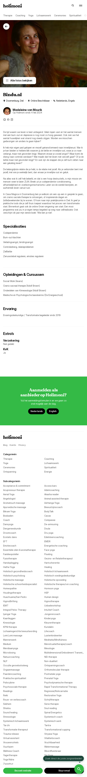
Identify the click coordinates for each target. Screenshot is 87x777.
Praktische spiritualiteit (14, 678)
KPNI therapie (10, 627)
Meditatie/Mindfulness (55, 639)
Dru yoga (48, 532)
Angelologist (9, 498)
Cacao (47, 515)
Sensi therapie (51, 704)
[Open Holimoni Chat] (79, 769)
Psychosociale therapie (15, 686)
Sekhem (7, 704)
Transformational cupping (57, 729)
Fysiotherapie (10, 558)
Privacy (22, 445)
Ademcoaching (51, 490)
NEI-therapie (50, 656)
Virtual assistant (11, 738)
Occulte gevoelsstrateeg (15, 665)
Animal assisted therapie (56, 498)
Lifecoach (49, 631)
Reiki (5, 695)
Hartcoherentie (52, 562)
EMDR (47, 541)
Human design (51, 597)
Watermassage (51, 746)
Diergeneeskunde (12, 528)
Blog (5, 445)
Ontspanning (9, 471)
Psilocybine (9, 682)
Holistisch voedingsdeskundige (59, 575)
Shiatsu (7, 708)
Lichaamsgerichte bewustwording (20, 631)
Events (13, 445)
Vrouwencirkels (11, 742)
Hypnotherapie (51, 601)
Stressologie (9, 716)
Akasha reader (51, 494)
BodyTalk (48, 511)
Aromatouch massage (14, 503)
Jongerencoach (52, 614)
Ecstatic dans (10, 537)
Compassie (49, 520)
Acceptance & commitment (16, 485)
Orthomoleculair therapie (56, 669)
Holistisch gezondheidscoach (18, 571)
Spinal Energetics (53, 712)
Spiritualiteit (75, 15)
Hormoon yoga (51, 588)
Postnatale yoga (52, 674)
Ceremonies (60, 15)
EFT (5, 541)
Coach (6, 520)
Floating (48, 554)
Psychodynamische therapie (58, 682)
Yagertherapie (10, 755)
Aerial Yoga (8, 494)
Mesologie (49, 648)
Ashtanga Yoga (51, 503)
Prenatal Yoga (51, 678)
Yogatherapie (51, 759)
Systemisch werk (52, 721)
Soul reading (50, 708)
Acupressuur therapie (14, 490)
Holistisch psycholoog (14, 575)
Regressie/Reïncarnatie (56, 691)
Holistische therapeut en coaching (61, 584)
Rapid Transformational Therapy (60, 686)
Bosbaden (8, 515)
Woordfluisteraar (52, 751)
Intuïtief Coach (51, 609)
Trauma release (11, 733)
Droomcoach (9, 532)
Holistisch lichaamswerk (56, 571)
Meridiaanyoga (10, 648)
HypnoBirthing (10, 601)
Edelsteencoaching (54, 537)
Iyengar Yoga (9, 614)
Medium (7, 644)
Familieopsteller (11, 554)
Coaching (20, 15)
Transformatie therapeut (15, 729)
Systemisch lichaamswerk (16, 721)
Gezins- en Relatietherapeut (58, 558)
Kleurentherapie (52, 622)
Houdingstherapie (12, 592)
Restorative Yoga (52, 695)
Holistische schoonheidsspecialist (20, 584)
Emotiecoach (9, 545)
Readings (7, 691)
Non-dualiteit (50, 661)
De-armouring (51, 524)
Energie (48, 471)
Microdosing (9, 652)
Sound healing (10, 712)
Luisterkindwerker (53, 635)
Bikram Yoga (9, 511)
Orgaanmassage (11, 669)
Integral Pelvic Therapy (14, 609)
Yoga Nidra (8, 759)
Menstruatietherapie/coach (58, 644)
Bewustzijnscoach (53, 507)
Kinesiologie (9, 622)
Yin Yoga (48, 755)
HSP (46, 592)
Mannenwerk (9, 639)
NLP (5, 661)
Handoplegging (10, 562)
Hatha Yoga (9, 567)
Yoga (30, 15)
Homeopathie (10, 588)
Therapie (7, 15)
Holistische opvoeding (55, 580)
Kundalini (48, 627)
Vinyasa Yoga (51, 733)
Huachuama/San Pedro (15, 597)
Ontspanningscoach (54, 665)
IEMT (5, 605)
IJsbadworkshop (52, 605)
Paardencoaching (12, 674)
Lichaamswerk (44, 15)
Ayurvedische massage (14, 507)
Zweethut (8, 763)
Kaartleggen (9, 618)
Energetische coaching (55, 545)
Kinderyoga (50, 618)
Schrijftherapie (51, 699)
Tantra (47, 725)
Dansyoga (8, 524)
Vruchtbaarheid (52, 742)
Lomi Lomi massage (12, 635)
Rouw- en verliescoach (14, 699)
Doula (47, 528)
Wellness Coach (11, 751)
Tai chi (6, 725)
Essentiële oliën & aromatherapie (19, 550)
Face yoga (49, 550)
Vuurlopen (8, 746)
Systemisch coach (53, 716)
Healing (48, 567)
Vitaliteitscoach (52, 738)
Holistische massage (13, 580)
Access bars (50, 485)
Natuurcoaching (11, 656)
